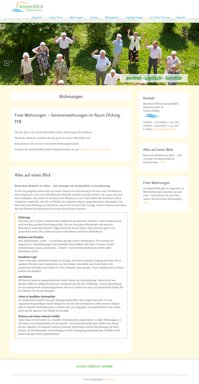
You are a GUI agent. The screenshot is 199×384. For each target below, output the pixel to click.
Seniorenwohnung (27, 155)
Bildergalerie (112, 17)
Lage (100, 343)
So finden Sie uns (159, 17)
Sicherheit (48, 347)
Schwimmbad (118, 343)
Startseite (37, 17)
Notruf (107, 343)
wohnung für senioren (49, 155)
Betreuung (43, 343)
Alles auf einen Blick (33, 175)
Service (94, 17)
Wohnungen (76, 17)
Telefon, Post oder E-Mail (95, 149)
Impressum (110, 379)
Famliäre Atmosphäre (60, 343)
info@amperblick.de (164, 129)
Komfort (92, 343)
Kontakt (181, 17)
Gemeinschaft (80, 343)
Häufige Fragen (134, 17)
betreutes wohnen (27, 343)
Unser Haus (55, 17)
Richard (44, 180)
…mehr (162, 162)
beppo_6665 (46, 126)
